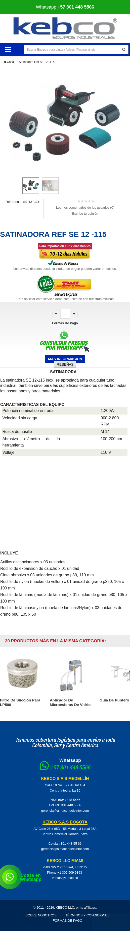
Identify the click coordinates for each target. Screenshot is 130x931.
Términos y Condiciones (87, 915)
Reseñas (65, 364)
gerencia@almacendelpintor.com (65, 810)
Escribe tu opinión (85, 213)
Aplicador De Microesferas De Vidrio (70, 702)
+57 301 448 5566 (70, 768)
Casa (8, 62)
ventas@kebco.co (65, 878)
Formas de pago (67, 920)
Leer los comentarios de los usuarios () (85, 207)
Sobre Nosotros (41, 915)
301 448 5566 (71, 805)
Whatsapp (65, 7)
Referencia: (14, 202)
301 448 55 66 (71, 843)
